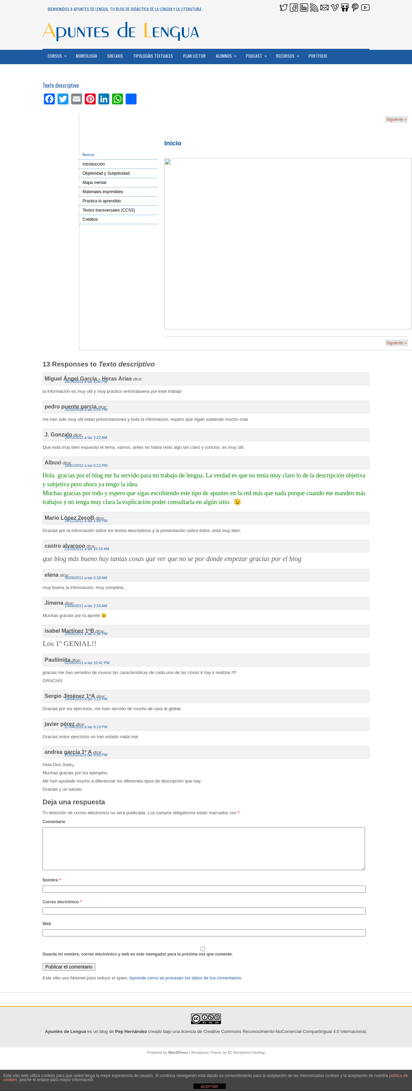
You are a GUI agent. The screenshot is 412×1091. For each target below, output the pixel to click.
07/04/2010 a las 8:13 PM (86, 727)
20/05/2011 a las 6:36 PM (86, 634)
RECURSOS (289, 54)
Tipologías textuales (153, 56)
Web (47, 932)
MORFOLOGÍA (86, 56)
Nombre (52, 888)
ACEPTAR (209, 1087)
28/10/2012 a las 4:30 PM (86, 381)
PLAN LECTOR (194, 56)
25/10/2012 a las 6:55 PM (86, 409)
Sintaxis (115, 56)
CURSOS (59, 54)
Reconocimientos (64, 70)
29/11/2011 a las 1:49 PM (86, 521)
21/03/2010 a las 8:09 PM (86, 755)
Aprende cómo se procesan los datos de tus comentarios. (185, 986)
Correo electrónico (62, 910)
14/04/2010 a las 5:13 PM (86, 699)
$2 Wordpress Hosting (246, 1061)
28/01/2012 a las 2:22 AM (86, 437)
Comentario (54, 821)
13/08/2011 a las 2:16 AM (86, 606)
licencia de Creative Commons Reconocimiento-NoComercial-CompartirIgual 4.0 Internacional (273, 1039)
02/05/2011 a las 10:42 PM (87, 663)
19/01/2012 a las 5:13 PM (86, 465)
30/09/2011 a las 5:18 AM (86, 578)
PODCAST (258, 54)
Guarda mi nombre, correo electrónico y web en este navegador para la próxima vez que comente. (138, 962)
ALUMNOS (228, 54)
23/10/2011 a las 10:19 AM (87, 549)
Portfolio (317, 56)
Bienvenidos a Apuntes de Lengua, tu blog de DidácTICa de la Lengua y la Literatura (124, 9)
